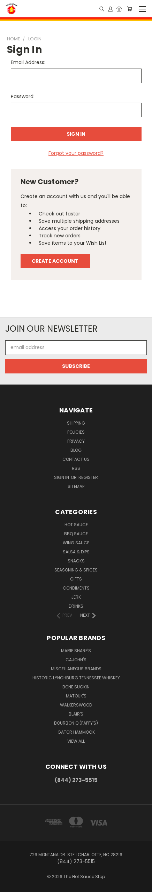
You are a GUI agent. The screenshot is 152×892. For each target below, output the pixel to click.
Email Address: (28, 62)
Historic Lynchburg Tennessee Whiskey (76, 678)
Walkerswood (76, 705)
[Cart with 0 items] (129, 8)
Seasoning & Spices (76, 570)
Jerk (76, 597)
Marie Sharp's (76, 651)
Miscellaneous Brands (76, 669)
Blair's (76, 714)
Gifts (76, 579)
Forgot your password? (76, 153)
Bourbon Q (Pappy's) (76, 723)
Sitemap (76, 486)
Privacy (76, 441)
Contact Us (76, 459)
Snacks (76, 561)
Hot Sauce (76, 525)
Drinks (76, 606)
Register (88, 477)
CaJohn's (76, 660)
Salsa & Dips (76, 552)
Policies (76, 432)
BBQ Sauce (76, 534)
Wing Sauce (76, 543)
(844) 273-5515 (76, 780)
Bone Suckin (76, 687)
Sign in (62, 477)
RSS (76, 468)
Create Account (55, 261)
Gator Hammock (76, 732)
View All (76, 741)
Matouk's (76, 696)
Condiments (76, 588)
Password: (23, 96)
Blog (76, 450)
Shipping (76, 423)
